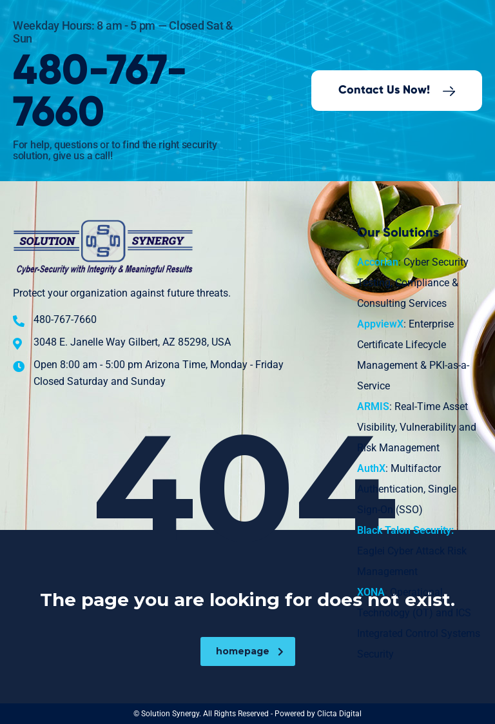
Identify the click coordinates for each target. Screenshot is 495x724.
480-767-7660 (100, 92)
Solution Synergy (170, 713)
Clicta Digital (339, 713)
